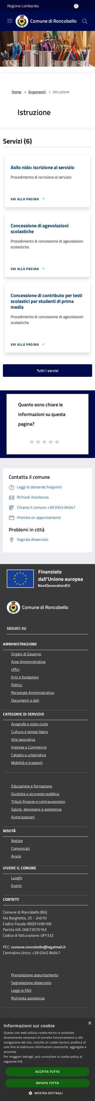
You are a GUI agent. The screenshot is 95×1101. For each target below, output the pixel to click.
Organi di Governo (26, 654)
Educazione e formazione (31, 786)
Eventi (16, 885)
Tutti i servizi (47, 370)
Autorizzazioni (23, 817)
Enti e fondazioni (25, 677)
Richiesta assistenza (28, 998)
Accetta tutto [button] (47, 1072)
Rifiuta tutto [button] (47, 1083)
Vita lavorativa (23, 739)
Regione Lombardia (23, 6)
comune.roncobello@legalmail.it (38, 947)
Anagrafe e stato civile (29, 724)
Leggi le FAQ (21, 990)
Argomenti (37, 92)
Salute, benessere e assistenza (36, 809)
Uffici (15, 669)
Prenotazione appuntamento (34, 975)
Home (16, 92)
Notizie (17, 841)
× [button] (89, 1023)
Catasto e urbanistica (28, 755)
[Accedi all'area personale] (76, 6)
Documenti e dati (25, 700)
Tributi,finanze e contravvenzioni (38, 801)
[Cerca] (85, 21)
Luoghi (16, 878)
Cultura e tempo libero (29, 732)
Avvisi (16, 856)
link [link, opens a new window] (20, 1061)
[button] (47, 1093)
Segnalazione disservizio (31, 983)
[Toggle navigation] (10, 21)
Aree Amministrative (28, 662)
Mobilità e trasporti (27, 762)
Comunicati (20, 848)
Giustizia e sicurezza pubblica (35, 794)
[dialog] (47, 1059)
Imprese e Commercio (29, 747)
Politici (16, 685)
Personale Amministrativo (32, 692)
